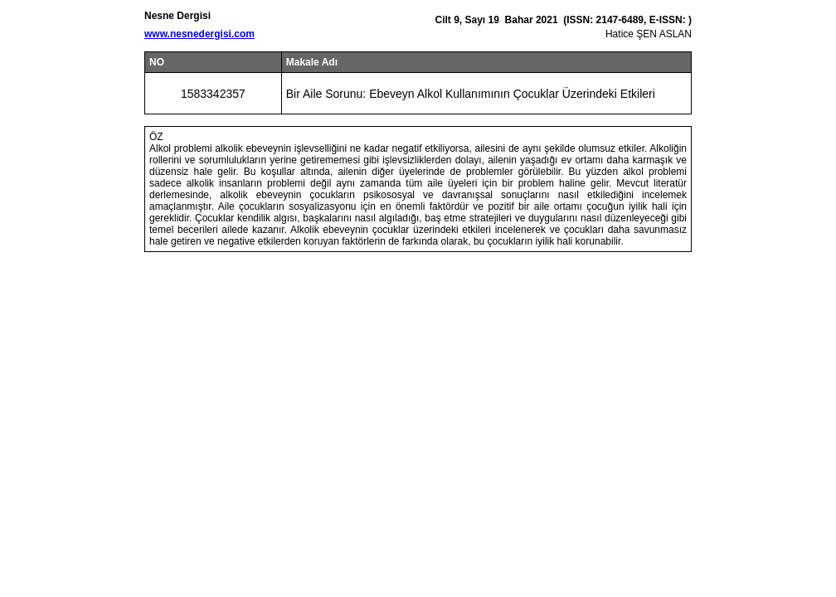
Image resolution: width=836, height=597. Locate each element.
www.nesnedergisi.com (199, 34)
